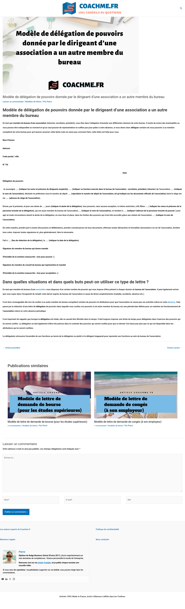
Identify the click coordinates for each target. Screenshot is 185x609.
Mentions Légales (8, 541)
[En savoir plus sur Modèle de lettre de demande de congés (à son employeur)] (135, 395)
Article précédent (12, 348)
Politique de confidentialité (108, 531)
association (41, 289)
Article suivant (174, 348)
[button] (181, 8)
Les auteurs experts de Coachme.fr (15, 531)
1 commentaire (100, 426)
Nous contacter (103, 541)
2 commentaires (14, 426)
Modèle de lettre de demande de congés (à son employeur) (129, 421)
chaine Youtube (44, 564)
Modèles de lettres (34, 101)
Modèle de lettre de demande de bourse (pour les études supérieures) (49, 421)
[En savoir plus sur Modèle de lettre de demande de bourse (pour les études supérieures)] (49, 395)
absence (171, 302)
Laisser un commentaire (13, 101)
